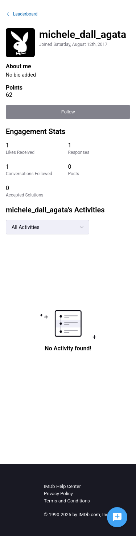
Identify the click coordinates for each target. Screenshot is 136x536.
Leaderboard (21, 14)
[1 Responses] (99, 149)
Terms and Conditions (67, 500)
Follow (68, 111)
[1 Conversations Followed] (37, 170)
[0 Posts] (99, 170)
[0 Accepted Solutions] (37, 191)
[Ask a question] (117, 517)
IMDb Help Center (62, 486)
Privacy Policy (58, 493)
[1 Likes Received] (37, 149)
